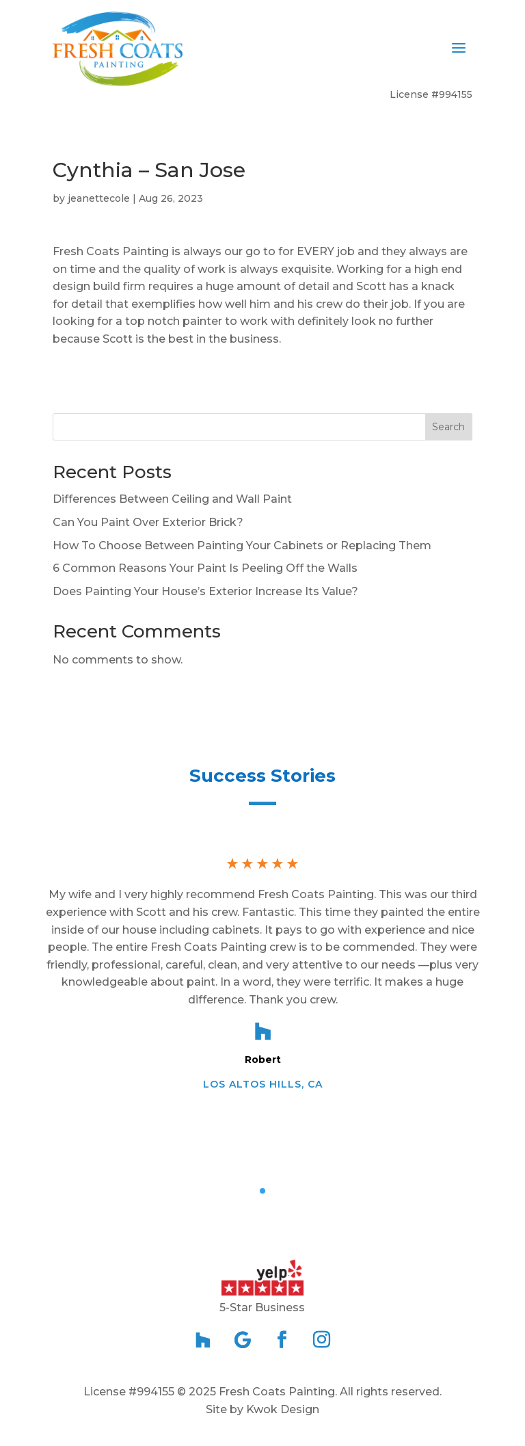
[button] (262, 1191)
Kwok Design (282, 1409)
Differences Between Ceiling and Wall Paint (172, 498)
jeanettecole (99, 198)
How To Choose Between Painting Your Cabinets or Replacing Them (242, 545)
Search (448, 427)
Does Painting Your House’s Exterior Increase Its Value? (205, 591)
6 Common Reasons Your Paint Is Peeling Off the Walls (205, 568)
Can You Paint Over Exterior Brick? (148, 522)
